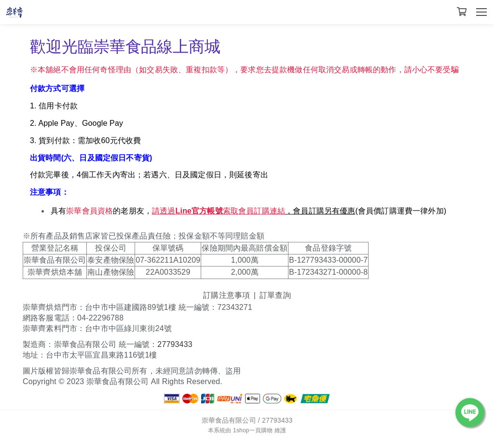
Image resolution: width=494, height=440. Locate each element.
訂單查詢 (275, 295)
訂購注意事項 (226, 295)
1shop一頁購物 (253, 430)
